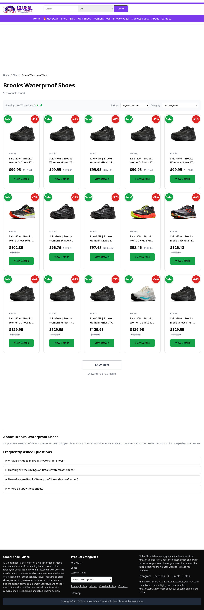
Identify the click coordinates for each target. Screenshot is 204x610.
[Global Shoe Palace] (18, 8)
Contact (166, 18)
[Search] (61, 8)
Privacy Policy (121, 18)
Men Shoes (84, 18)
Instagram (145, 576)
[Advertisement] (102, 49)
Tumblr (175, 576)
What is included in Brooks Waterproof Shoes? (36, 460)
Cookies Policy (140, 18)
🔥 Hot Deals (51, 18)
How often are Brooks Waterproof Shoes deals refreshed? (43, 479)
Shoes (74, 567)
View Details (21, 179)
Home (37, 18)
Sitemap (76, 593)
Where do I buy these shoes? (25, 488)
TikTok (186, 576)
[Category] (96, 8)
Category (155, 105)
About (155, 18)
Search (121, 9)
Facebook (159, 576)
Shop (64, 18)
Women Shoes (102, 18)
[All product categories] (91, 579)
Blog (72, 18)
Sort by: (114, 105)
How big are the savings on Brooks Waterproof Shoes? (41, 470)
